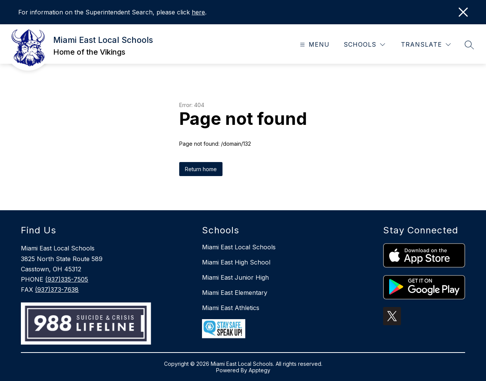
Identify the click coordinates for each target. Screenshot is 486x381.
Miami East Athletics (230, 308)
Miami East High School (236, 262)
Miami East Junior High (235, 277)
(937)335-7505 (66, 279)
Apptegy (259, 370)
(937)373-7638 (57, 289)
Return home (201, 169)
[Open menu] (314, 44)
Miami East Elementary (234, 292)
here (198, 12)
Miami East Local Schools (239, 247)
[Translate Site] (426, 44)
